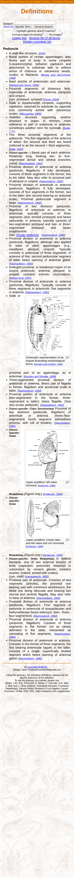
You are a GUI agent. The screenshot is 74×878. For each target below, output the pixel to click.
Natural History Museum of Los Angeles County (24, 1)
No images (53, 34)
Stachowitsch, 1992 (31, 163)
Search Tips (9, 27)
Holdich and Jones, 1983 (24, 85)
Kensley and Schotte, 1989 (48, 364)
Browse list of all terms (44, 38)
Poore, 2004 (51, 99)
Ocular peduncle (27, 235)
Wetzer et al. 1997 (20, 278)
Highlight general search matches (34, 30)
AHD (42, 53)
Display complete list (37, 41)
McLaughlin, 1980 (30, 113)
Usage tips (19, 38)
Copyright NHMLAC (37, 667)
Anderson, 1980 (47, 485)
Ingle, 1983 (16, 149)
